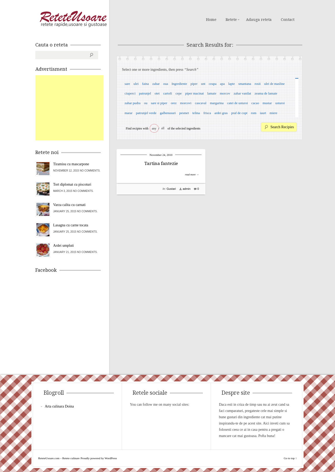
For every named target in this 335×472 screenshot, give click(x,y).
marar (128, 113)
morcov (225, 93)
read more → (192, 174)
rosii (258, 84)
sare (127, 84)
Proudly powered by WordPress (99, 458)
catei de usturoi (237, 103)
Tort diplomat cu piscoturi (72, 184)
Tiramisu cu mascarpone (71, 164)
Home (211, 19)
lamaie (211, 93)
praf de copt (239, 113)
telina (196, 113)
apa (222, 84)
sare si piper (159, 103)
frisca (207, 113)
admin (187, 188)
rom (253, 113)
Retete (231, 19)
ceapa (213, 84)
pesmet (184, 113)
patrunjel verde (146, 113)
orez (173, 103)
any (154, 128)
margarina (217, 103)
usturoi (280, 103)
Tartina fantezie (161, 163)
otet (157, 93)
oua (165, 84)
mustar (267, 103)
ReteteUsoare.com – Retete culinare (73, 19)
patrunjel (145, 93)
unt (203, 84)
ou (145, 103)
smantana (244, 84)
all (162, 128)
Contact (287, 19)
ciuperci (130, 93)
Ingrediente (179, 84)
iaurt (263, 113)
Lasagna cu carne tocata (70, 225)
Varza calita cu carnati (69, 205)
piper (194, 84)
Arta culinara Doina (59, 406)
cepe (178, 93)
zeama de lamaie (266, 93)
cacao (255, 103)
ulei (136, 84)
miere (273, 113)
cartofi (167, 93)
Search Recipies (282, 127)
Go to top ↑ (290, 458)
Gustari (171, 188)
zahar (156, 84)
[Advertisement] (74, 107)
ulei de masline (274, 84)
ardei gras (221, 113)
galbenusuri (168, 113)
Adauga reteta (259, 19)
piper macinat (194, 93)
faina (145, 84)
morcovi (185, 103)
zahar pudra (133, 103)
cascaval (200, 103)
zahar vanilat (242, 93)
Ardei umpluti (63, 245)
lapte (231, 84)
